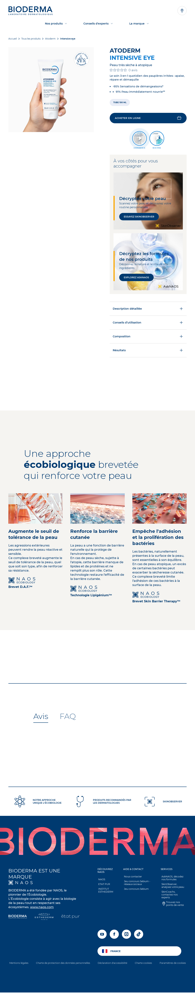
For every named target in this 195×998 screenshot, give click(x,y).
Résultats (148, 352)
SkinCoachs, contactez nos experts (174, 895)
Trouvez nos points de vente (174, 902)
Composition (148, 338)
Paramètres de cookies (173, 964)
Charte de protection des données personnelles (63, 964)
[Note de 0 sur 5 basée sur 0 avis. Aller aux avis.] (123, 70)
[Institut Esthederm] (44, 919)
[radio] (120, 102)
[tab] (40, 718)
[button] (148, 119)
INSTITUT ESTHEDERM (105, 892)
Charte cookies (143, 964)
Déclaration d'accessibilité (112, 964)
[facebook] (114, 936)
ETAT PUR (103, 886)
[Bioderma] (17, 919)
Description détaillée (148, 310)
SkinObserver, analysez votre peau (172, 887)
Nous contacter (132, 878)
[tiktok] (138, 936)
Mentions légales (18, 964)
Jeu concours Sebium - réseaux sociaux (136, 884)
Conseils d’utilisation (148, 324)
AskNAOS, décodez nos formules (172, 880)
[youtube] (102, 936)
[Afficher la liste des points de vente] (182, 10)
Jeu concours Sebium (135, 890)
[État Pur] (70, 919)
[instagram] (126, 936)
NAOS (101, 881)
